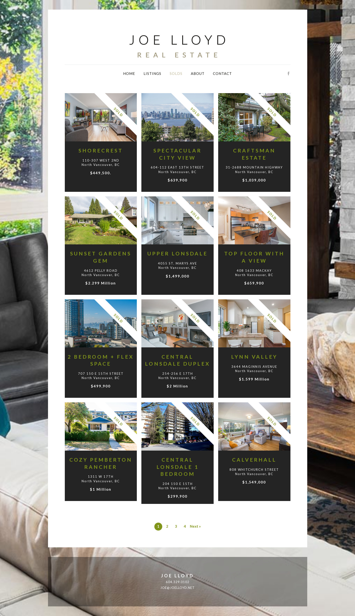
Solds (176, 73)
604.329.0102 (177, 582)
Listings (152, 73)
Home (129, 73)
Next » (195, 526)
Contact (222, 73)
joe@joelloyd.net (177, 588)
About (198, 73)
